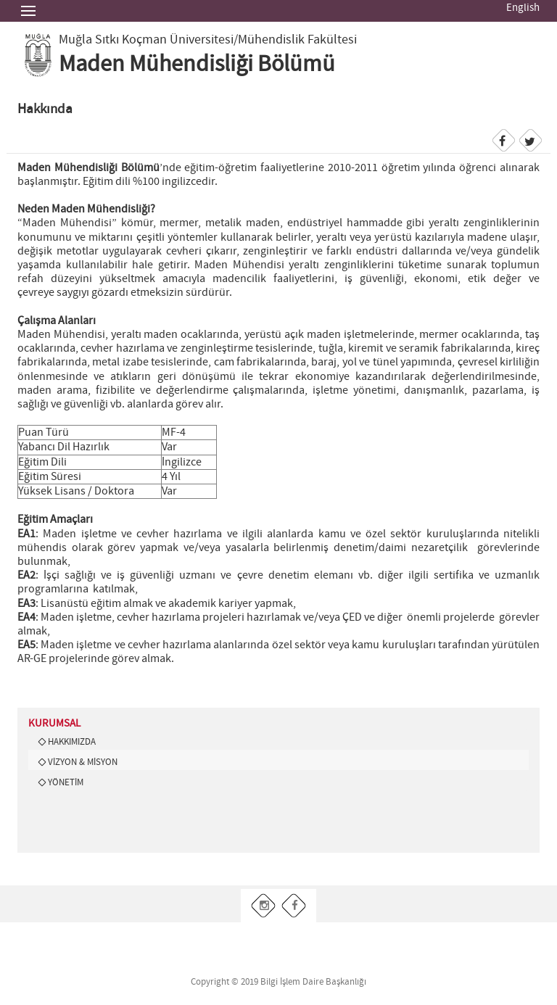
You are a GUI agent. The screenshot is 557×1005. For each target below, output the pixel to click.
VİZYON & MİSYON (82, 762)
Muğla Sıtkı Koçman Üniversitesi (146, 40)
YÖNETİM (65, 782)
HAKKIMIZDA (72, 742)
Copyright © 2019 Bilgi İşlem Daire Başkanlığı (278, 982)
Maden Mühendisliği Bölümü (197, 64)
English (523, 8)
